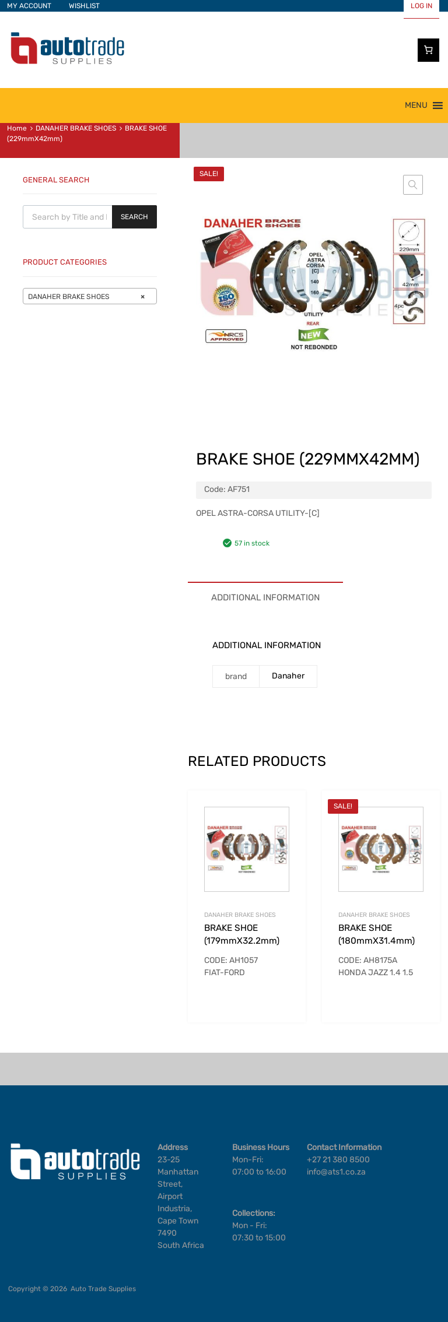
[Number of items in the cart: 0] (429, 50)
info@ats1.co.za (336, 1172)
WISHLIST (84, 6)
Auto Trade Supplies (103, 1289)
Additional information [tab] (265, 597)
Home (17, 128)
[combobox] (90, 296)
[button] (416, 105)
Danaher (288, 676)
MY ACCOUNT (29, 6)
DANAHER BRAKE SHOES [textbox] (86, 297)
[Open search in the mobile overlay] (90, 216)
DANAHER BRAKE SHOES (76, 128)
